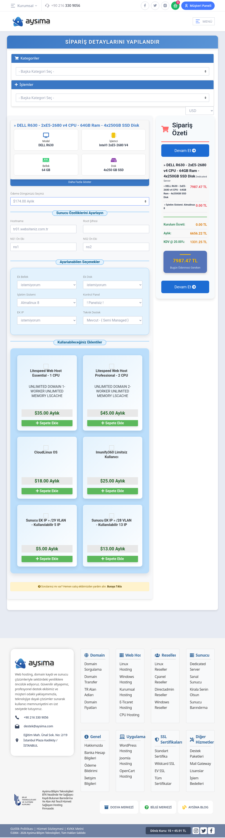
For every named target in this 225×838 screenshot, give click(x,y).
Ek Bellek (22, 277)
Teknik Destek (91, 313)
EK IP (20, 313)
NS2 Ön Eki (90, 239)
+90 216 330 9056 (36, 718)
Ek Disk (87, 277)
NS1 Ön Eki (17, 239)
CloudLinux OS (46, 450)
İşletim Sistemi (26, 295)
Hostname (17, 222)
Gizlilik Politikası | (23, 830)
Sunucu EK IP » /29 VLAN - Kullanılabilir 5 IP (46, 521)
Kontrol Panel (91, 295)
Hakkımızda (93, 746)
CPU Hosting (129, 715)
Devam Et (185, 150)
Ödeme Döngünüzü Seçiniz (27, 194)
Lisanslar (197, 771)
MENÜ (203, 21)
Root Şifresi (90, 222)
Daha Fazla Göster (79, 182)
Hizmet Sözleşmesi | (51, 830)
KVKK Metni (75, 830)
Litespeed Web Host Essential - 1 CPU (46, 371)
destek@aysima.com (38, 727)
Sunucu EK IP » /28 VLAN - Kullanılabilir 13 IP (112, 521)
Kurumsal (24, 6)
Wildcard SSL (165, 764)
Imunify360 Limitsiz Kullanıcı (111, 453)
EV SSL (160, 771)
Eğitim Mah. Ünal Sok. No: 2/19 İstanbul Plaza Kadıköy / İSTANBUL (45, 741)
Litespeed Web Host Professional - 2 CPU (111, 371)
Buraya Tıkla (114, 587)
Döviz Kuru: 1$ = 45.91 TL (168, 831)
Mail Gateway (200, 764)
